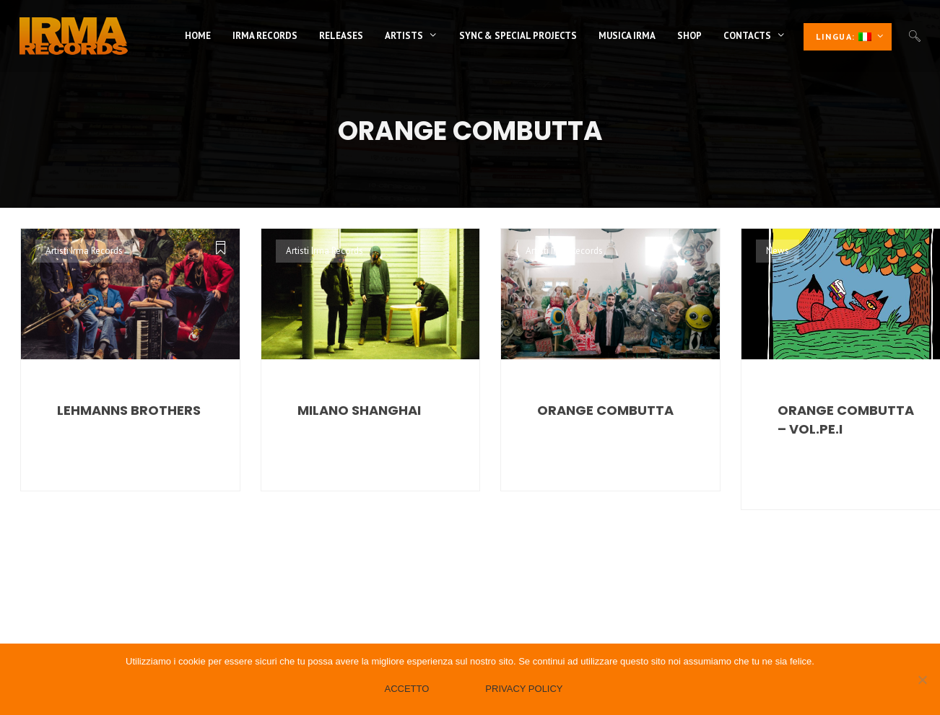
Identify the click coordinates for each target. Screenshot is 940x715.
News (777, 251)
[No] (922, 679)
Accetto (406, 688)
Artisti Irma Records (84, 251)
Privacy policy (523, 688)
